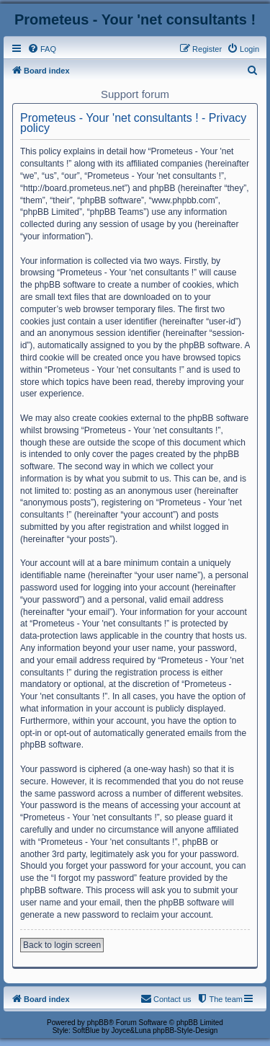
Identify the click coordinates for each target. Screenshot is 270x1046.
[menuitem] (41, 49)
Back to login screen (62, 945)
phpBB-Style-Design (185, 1030)
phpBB (98, 1023)
